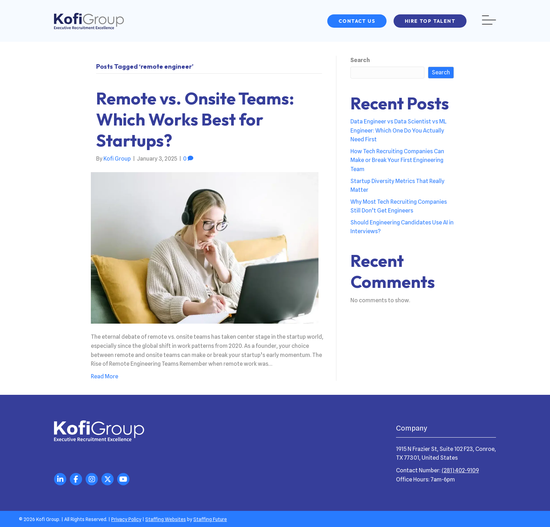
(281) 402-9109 (460, 470)
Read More (104, 376)
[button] (357, 21)
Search (360, 60)
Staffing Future (210, 519)
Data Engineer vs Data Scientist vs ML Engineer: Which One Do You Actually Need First (398, 130)
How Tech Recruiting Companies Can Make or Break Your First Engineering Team (397, 160)
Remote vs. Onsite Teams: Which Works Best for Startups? (195, 119)
